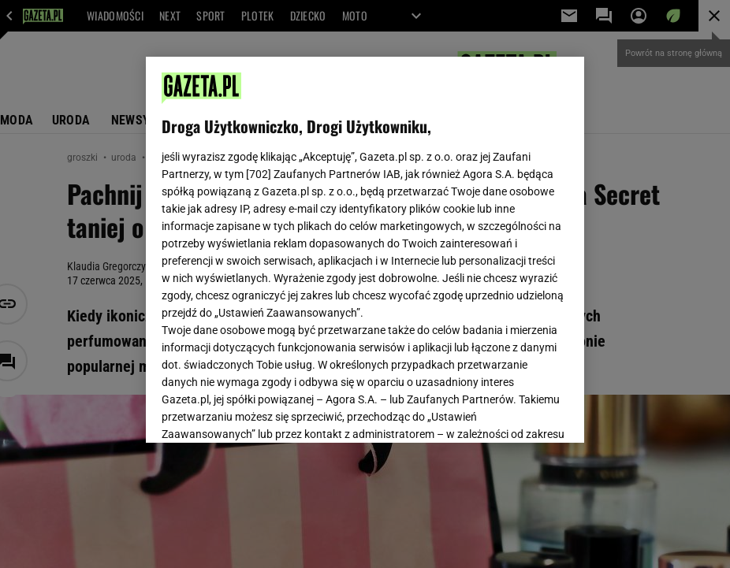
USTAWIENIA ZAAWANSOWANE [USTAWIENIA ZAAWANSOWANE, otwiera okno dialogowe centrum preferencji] (265, 411)
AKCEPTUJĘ (515, 412)
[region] (365, 250)
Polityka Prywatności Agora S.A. (298, 251)
